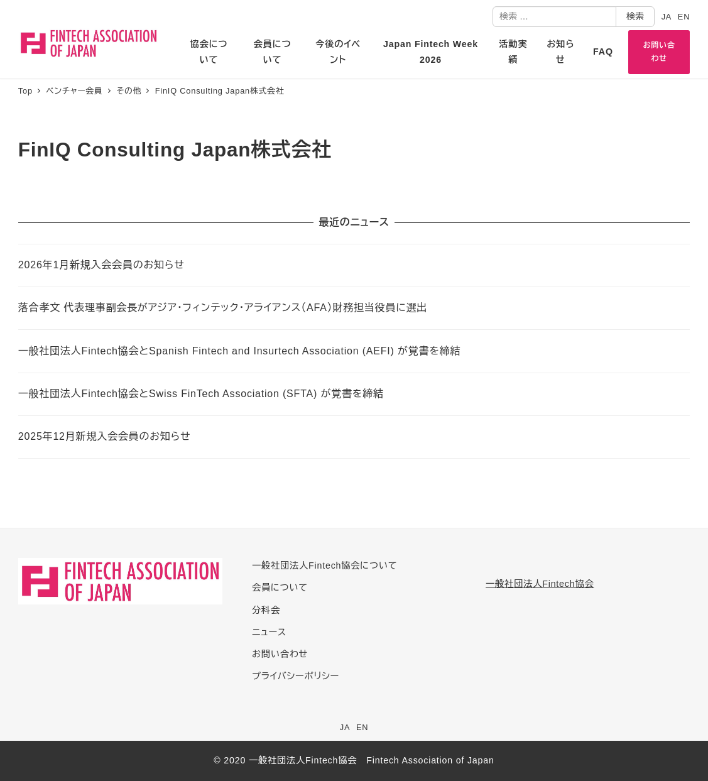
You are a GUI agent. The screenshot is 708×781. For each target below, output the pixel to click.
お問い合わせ (280, 654)
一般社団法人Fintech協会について (324, 565)
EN (684, 16)
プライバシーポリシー (295, 676)
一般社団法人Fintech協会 (540, 584)
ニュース (269, 632)
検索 (635, 16)
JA (667, 16)
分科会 (266, 610)
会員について (280, 587)
